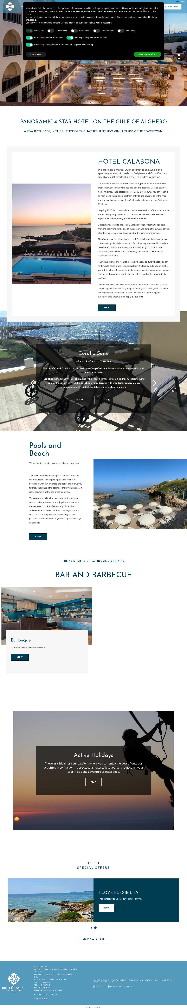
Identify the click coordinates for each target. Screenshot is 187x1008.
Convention (146, 979)
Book (80, 399)
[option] (93, 371)
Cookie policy (117, 986)
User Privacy (130, 986)
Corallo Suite (93, 353)
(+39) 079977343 (44, 983)
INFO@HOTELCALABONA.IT (51, 988)
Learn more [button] (35, 54)
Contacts (133, 979)
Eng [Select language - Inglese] (182, 2)
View (107, 308)
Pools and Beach (45, 450)
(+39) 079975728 (44, 980)
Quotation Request (168, 7)
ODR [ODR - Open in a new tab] (155, 979)
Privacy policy (102, 986)
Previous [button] (32, 382)
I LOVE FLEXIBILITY (119, 893)
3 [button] (179, 62)
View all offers (94, 940)
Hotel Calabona (129, 162)
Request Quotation (104, 981)
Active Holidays (93, 756)
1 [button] (179, 55)
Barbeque (21, 641)
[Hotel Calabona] (51, 234)
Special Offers (120, 979)
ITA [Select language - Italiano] (177, 2)
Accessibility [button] (95, 1006)
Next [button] (155, 382)
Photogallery (166, 979)
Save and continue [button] (147, 54)
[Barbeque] (46, 617)
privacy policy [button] (104, 8)
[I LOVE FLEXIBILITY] (51, 901)
